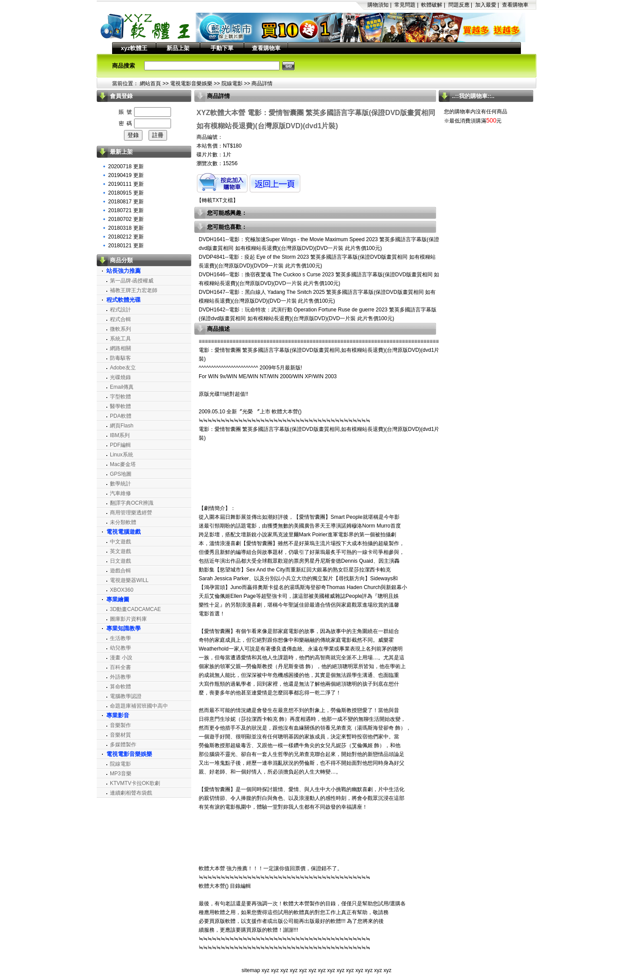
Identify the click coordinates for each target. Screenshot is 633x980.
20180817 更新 (126, 202)
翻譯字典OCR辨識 (131, 503)
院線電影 (232, 83)
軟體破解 (431, 5)
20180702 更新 (126, 219)
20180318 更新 (126, 228)
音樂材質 (120, 735)
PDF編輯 (120, 445)
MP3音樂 (120, 773)
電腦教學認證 (126, 696)
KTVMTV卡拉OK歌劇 (135, 783)
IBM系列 (120, 435)
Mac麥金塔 (123, 464)
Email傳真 (122, 387)
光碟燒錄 (120, 377)
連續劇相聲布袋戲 (131, 793)
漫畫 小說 (121, 658)
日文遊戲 (120, 561)
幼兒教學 (120, 648)
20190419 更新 (126, 175)
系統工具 (120, 339)
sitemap (251, 970)
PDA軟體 (120, 416)
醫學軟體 (120, 406)
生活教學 (120, 638)
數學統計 (120, 484)
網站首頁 (150, 83)
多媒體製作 (123, 744)
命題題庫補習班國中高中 (139, 706)
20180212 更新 (126, 237)
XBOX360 (121, 590)
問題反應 (458, 5)
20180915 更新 (126, 193)
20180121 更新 (126, 245)
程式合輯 (120, 319)
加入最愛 (485, 5)
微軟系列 (120, 329)
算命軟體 (120, 686)
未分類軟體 (123, 522)
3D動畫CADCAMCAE (135, 609)
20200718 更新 (126, 166)
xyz (265, 970)
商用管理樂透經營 (131, 513)
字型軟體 (120, 397)
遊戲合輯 (120, 571)
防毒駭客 (120, 358)
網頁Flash (121, 426)
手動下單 (222, 48)
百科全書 (120, 667)
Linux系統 (121, 455)
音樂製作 (120, 725)
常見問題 (404, 5)
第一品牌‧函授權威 (131, 281)
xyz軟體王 (134, 48)
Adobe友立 (123, 368)
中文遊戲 (120, 542)
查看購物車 (515, 5)
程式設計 (120, 310)
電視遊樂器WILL (129, 580)
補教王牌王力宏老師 (133, 290)
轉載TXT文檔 (217, 200)
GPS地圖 (120, 474)
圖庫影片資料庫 (128, 619)
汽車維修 (120, 493)
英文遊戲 (120, 551)
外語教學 (120, 677)
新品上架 (178, 48)
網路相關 (120, 348)
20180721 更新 (126, 210)
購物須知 (378, 5)
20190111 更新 (126, 184)
